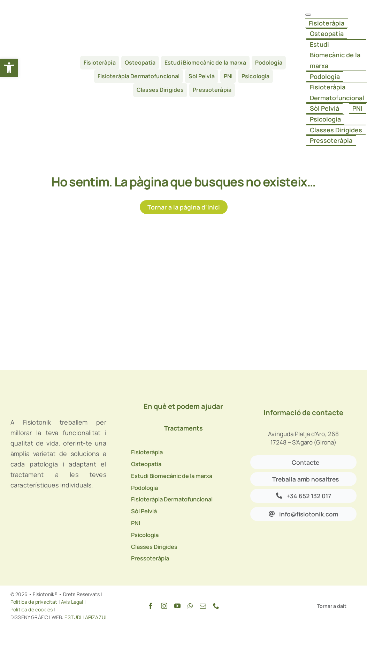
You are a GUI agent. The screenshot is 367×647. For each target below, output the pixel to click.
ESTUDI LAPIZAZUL (85, 617)
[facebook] (150, 606)
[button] (9, 68)
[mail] (203, 606)
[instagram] (164, 606)
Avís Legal (72, 601)
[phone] (216, 606)
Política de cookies (31, 609)
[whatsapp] (190, 606)
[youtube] (177, 606)
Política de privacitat (34, 601)
